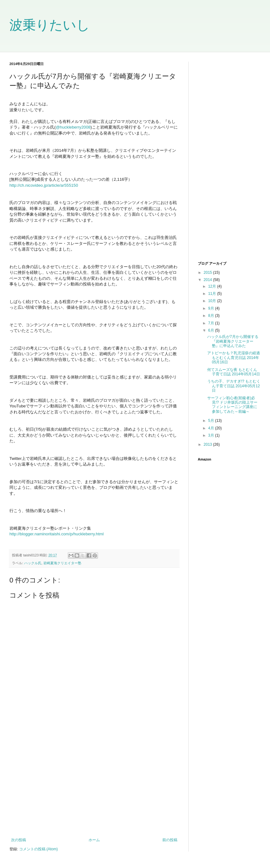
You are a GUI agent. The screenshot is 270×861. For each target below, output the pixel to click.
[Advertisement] (94, 786)
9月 (211, 308)
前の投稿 (169, 840)
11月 (212, 293)
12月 (212, 286)
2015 (208, 272)
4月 (211, 428)
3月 (211, 435)
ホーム (94, 840)
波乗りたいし (49, 25)
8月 (211, 315)
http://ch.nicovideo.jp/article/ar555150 (43, 185)
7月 (211, 323)
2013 (208, 444)
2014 (208, 280)
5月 (211, 420)
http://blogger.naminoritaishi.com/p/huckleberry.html (56, 534)
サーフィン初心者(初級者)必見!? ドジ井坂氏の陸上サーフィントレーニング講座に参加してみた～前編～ (232, 405)
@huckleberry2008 (73, 127)
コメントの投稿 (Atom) (38, 849)
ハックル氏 (32, 563)
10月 (212, 301)
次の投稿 (18, 840)
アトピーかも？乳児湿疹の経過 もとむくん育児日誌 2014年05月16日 (233, 357)
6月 (211, 330)
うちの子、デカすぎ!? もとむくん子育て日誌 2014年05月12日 (233, 386)
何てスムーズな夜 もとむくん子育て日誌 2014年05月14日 (233, 371)
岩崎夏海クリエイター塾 (62, 563)
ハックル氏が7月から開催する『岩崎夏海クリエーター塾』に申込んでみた (232, 341)
